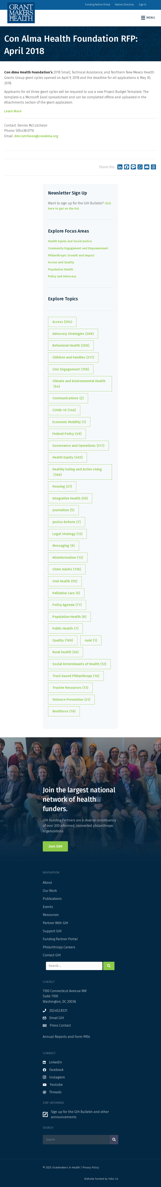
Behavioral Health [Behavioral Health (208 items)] (70, 345)
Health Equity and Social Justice (70, 241)
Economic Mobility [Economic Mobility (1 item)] (69, 422)
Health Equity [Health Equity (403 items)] (67, 457)
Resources (51, 915)
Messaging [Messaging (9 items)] (63, 545)
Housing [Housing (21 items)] (62, 486)
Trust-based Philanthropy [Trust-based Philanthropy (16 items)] (75, 676)
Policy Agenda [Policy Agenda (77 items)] (67, 605)
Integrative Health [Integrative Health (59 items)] (70, 498)
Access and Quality (61, 262)
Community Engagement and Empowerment (78, 248)
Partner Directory (124, 4)
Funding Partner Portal (97, 4)
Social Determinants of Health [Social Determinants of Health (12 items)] (79, 664)
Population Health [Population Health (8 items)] (69, 617)
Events (48, 907)
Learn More (13, 111)
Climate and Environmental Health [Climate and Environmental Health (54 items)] (78, 384)
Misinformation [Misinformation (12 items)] (67, 557)
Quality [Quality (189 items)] (62, 640)
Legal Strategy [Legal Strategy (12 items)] (67, 534)
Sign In (142, 4)
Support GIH (52, 931)
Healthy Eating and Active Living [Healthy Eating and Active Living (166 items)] (77, 472)
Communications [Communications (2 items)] (68, 398)
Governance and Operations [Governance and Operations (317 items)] (78, 445)
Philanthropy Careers (59, 947)
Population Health (60, 269)
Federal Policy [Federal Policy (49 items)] (67, 434)
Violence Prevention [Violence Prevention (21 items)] (71, 699)
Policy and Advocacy (62, 276)
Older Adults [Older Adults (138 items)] (66, 569)
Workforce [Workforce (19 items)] (63, 711)
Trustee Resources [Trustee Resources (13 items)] (70, 687)
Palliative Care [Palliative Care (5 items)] (66, 593)
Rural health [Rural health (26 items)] (65, 652)
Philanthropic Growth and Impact (71, 255)
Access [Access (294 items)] (62, 322)
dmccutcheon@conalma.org (36, 136)
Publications (52, 899)
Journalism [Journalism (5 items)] (63, 510)
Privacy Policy (91, 1167)
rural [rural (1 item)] (91, 640)
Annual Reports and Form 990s (66, 1037)
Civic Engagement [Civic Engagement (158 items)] (70, 369)
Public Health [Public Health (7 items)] (65, 628)
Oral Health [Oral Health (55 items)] (64, 581)
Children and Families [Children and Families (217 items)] (73, 357)
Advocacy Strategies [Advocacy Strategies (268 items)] (73, 334)
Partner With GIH (55, 923)
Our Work (50, 891)
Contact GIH (52, 955)
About (47, 883)
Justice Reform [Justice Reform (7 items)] (66, 522)
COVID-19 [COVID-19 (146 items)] (64, 410)
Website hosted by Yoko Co (101, 1178)
